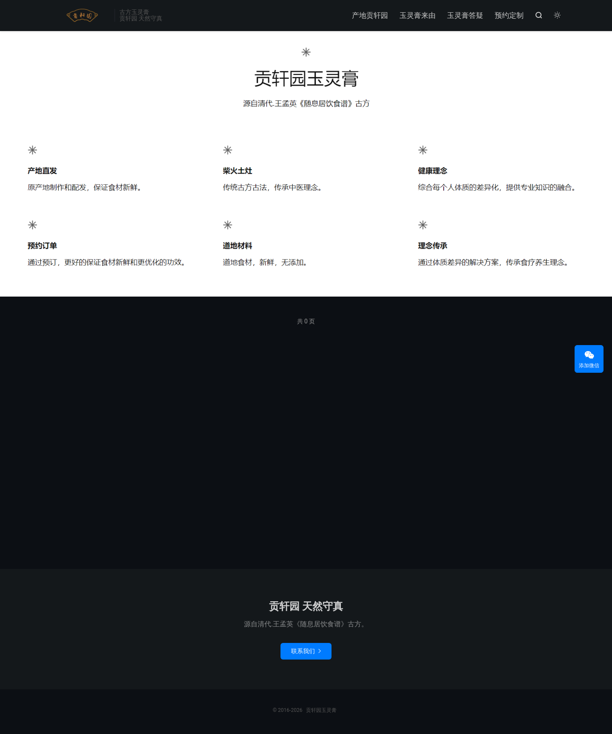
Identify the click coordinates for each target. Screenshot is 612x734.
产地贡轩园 (370, 15)
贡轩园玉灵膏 (80, 15)
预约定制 (509, 15)
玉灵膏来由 (418, 15)
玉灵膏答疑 (465, 15)
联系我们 (306, 651)
